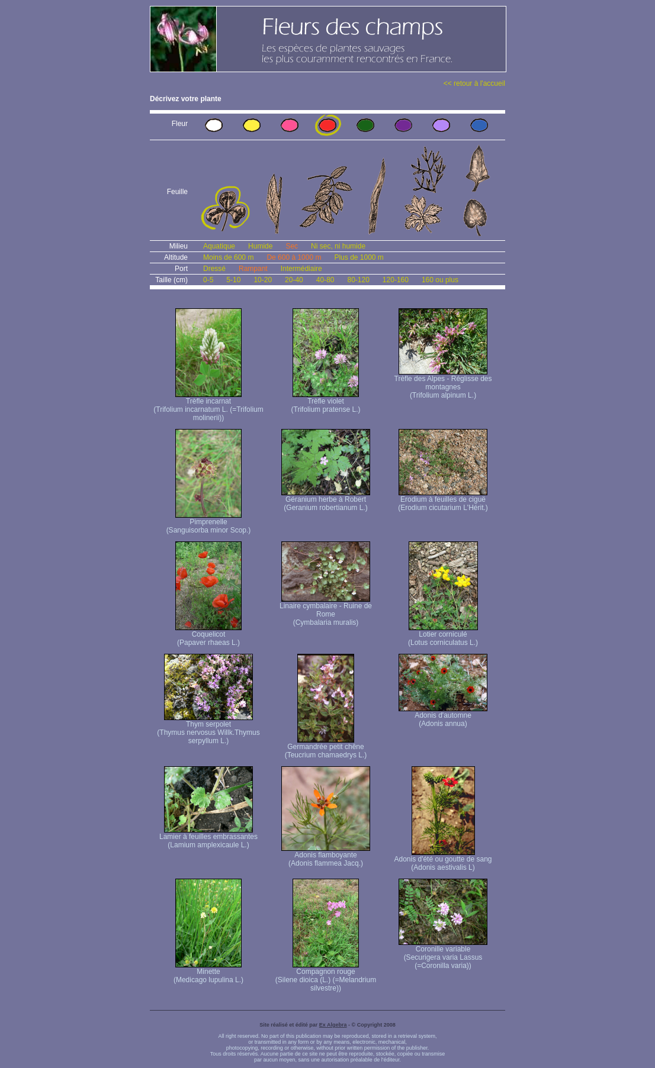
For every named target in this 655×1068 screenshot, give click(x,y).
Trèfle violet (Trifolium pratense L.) (326, 402)
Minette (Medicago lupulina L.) (208, 972)
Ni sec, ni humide (338, 246)
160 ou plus (440, 280)
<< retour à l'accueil (474, 83)
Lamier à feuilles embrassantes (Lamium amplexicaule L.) (208, 837)
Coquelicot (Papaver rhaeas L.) (208, 635)
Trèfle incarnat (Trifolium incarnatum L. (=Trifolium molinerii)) (208, 406)
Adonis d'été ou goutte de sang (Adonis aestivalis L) (443, 860)
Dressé (214, 268)
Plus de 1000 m (358, 257)
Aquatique (219, 246)
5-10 (233, 280)
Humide (260, 246)
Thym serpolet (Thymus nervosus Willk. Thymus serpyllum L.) (208, 729)
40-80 (325, 280)
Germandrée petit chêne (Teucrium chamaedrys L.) (326, 747)
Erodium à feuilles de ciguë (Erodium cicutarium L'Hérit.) (443, 500)
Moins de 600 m (228, 257)
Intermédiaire (301, 268)
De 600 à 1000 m (294, 257)
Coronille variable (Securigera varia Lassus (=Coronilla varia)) (443, 954)
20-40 (294, 280)
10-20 (262, 280)
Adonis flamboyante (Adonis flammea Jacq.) (325, 855)
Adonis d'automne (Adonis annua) (443, 716)
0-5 (208, 280)
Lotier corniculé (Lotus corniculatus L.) (443, 635)
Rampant (253, 268)
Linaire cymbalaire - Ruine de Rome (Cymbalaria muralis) (326, 611)
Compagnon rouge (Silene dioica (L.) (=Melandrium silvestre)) (325, 976)
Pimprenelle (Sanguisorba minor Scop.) (208, 522)
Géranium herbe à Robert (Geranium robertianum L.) (325, 500)
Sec (291, 246)
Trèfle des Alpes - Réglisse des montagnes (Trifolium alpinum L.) (443, 383)
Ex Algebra (333, 1025)
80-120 (358, 280)
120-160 (396, 280)
